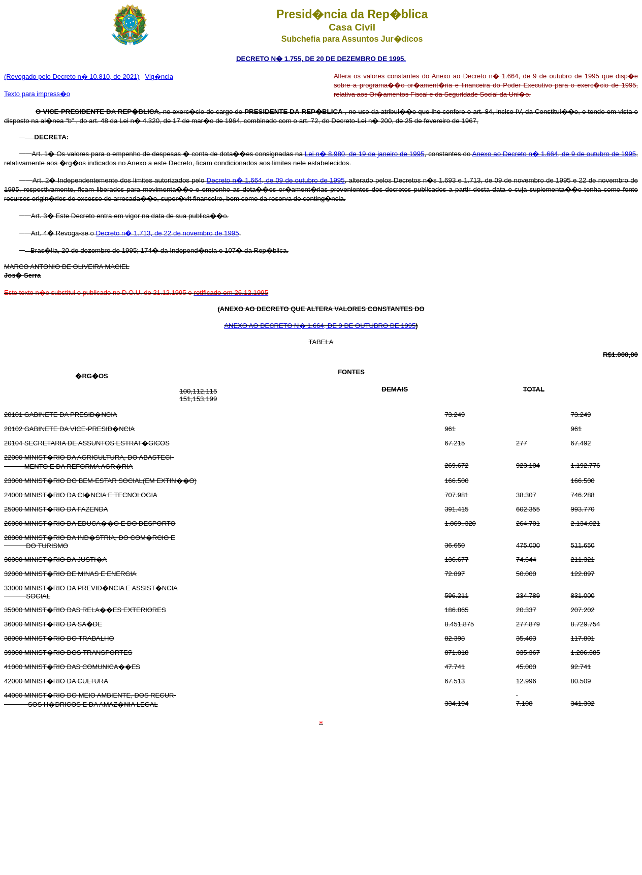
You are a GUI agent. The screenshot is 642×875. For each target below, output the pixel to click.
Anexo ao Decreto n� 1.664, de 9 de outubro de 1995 (554, 154)
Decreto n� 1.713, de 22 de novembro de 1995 (167, 233)
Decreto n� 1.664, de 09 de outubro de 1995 (276, 180)
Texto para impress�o (37, 94)
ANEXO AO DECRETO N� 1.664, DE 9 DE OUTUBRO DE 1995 (319, 325)
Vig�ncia (159, 76)
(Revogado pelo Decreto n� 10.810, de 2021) (72, 76)
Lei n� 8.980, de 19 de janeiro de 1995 (365, 154)
